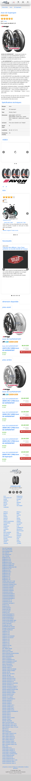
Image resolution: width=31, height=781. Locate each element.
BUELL (5, 515)
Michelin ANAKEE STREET (9, 692)
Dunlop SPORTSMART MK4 (9, 620)
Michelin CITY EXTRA (7, 695)
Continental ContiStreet (8, 590)
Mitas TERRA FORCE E (8, 735)
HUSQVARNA (6, 523)
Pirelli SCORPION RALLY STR (9, 760)
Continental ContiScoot (7, 589)
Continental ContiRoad (7, 587)
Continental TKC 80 (7, 601)
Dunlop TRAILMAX (6, 623)
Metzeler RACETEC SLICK (8, 678)
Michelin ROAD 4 (6, 713)
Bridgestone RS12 (6, 571)
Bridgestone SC (6, 576)
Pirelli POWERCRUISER (8, 755)
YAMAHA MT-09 (7, 220)
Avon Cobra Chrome (7, 549)
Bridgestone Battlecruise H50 (9, 567)
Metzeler (19, 502)
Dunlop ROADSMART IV (8, 615)
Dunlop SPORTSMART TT (8, 622)
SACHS (18, 537)
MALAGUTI (19, 529)
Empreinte (5, 767)
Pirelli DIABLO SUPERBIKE (9, 752)
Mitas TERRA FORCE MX (8, 738)
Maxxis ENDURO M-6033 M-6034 (10, 653)
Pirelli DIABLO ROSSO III (8, 749)
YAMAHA (5, 543)
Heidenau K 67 (6, 642)
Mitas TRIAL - (5, 746)
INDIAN (5, 524)
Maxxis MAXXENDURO (8, 656)
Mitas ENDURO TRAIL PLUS (9, 724)
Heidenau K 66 (6, 640)
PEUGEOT (6, 535)
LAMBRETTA (20, 527)
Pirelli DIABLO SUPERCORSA (9, 753)
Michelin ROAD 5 (6, 714)
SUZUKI (5, 538)
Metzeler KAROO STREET (8, 670)
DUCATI (5, 519)
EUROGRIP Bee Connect (8, 626)
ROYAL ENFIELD (7, 537)
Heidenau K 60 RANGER (8, 636)
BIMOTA (5, 513)
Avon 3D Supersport (7, 548)
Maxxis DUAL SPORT (7, 651)
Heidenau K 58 (6, 633)
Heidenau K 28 (6, 631)
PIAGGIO (19, 535)
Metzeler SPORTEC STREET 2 (10, 686)
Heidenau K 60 (6, 634)
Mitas (18, 504)
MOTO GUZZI (20, 530)
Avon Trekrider (5, 556)
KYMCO (5, 527)
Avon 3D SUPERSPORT (10, 348)
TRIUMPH (5, 540)
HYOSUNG (19, 523)
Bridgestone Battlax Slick (8, 564)
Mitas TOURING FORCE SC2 (9, 744)
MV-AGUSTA (6, 534)
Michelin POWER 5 (7, 702)
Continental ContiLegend (8, 585)
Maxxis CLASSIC (6, 650)
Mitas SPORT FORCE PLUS (9, 733)
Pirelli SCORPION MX (7, 757)
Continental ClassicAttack (8, 582)
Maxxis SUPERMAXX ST (8, 662)
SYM (18, 538)
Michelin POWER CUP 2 (8, 705)
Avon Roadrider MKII (7, 551)
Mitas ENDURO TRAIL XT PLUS (10, 727)
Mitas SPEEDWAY (6, 731)
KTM (18, 526)
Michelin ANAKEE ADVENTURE (10, 689)
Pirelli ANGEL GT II (7, 747)
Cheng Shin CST (7, 497)
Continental (19, 497)
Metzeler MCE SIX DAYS (8, 673)
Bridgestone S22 (6, 573)
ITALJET (19, 524)
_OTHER (19, 543)
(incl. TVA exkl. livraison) (26, 349)
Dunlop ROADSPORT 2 (8, 617)
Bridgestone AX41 (6, 560)
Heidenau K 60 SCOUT (8, 637)
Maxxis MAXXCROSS (7, 655)
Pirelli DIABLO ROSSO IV (8, 750)
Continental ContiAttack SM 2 (9, 584)
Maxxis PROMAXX (6, 658)
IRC (18, 501)
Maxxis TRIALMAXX (7, 664)
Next (27, 152)
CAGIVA (19, 515)
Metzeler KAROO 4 (7, 667)
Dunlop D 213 (5, 604)
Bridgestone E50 (6, 570)
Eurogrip (19, 499)
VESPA (5, 541)
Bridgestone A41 (6, 557)
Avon (11, 7)
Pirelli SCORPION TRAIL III (9, 763)
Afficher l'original (7, 230)
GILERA (19, 519)
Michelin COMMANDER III (8, 698)
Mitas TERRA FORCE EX (8, 736)
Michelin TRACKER (7, 720)
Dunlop (5, 499)
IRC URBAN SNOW (7, 648)
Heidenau (5, 501)
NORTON (19, 534)
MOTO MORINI (7, 532)
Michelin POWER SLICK (8, 709)
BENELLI (19, 512)
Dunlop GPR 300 (6, 609)
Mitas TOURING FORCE (8, 741)
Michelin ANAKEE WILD (8, 694)
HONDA (19, 521)
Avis (5, 21)
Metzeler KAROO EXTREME (9, 669)
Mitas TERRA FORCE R (8, 739)
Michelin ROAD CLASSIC (8, 717)
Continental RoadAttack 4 (8, 595)
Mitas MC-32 (5, 728)
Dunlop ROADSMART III (8, 614)
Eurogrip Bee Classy (7, 625)
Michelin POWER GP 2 (8, 706)
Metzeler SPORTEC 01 (8, 684)
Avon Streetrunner (6, 554)
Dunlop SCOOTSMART (8, 618)
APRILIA (5, 512)
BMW (18, 513)
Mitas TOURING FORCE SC (9, 742)
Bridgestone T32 (6, 578)
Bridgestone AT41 (6, 559)
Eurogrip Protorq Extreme (8, 628)
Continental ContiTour (7, 592)
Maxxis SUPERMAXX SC (8, 659)
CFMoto (5, 516)
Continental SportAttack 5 (8, 598)
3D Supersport (17, 7)
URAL (18, 540)
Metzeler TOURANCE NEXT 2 (9, 687)
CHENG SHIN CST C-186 (8, 581)
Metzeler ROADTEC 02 (8, 681)
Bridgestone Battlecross (8, 565)
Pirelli (4, 505)
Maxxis (5, 502)
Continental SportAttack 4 (8, 596)
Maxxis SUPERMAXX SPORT (9, 661)
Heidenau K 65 (6, 639)
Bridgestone (20, 496)
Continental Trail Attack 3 (8, 603)
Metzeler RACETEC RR (8, 677)
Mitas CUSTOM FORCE (8, 722)
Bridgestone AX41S (7, 562)
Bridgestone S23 (6, 575)
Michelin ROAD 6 (6, 716)
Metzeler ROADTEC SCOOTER (10, 683)
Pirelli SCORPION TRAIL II (8, 761)
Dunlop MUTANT (6, 611)
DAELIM (5, 518)
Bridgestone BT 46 (6, 568)
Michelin (5, 504)
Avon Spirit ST (5, 553)
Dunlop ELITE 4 (6, 606)
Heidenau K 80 (6, 644)
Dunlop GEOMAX (6, 607)
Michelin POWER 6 (7, 703)
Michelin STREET (6, 719)
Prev (3, 152)
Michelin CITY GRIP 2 (7, 697)
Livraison (10, 767)
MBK (4, 530)
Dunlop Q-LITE (6, 612)
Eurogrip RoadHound (7, 629)
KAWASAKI (6, 526)
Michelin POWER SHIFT (8, 708)
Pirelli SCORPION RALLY (8, 758)
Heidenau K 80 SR (6, 645)
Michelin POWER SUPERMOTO (10, 711)
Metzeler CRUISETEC (7, 666)
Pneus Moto (5, 7)
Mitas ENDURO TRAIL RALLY (9, 725)
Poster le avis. (15, 230)
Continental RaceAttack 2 (8, 593)
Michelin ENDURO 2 (7, 700)
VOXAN (19, 541)
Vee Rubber (19, 505)
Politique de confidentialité (18, 767)
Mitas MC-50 (5, 730)
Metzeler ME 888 (6, 675)
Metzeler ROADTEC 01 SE (8, 680)
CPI (17, 516)
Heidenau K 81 (6, 647)
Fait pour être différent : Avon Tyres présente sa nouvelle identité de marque (15, 248)
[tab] (5, 140)
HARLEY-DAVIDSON (8, 521)
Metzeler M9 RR (6, 672)
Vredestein (6, 507)
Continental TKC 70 (7, 600)
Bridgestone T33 (6, 579)
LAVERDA (5, 529)
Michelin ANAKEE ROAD (8, 691)
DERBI (18, 518)
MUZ (18, 532)
